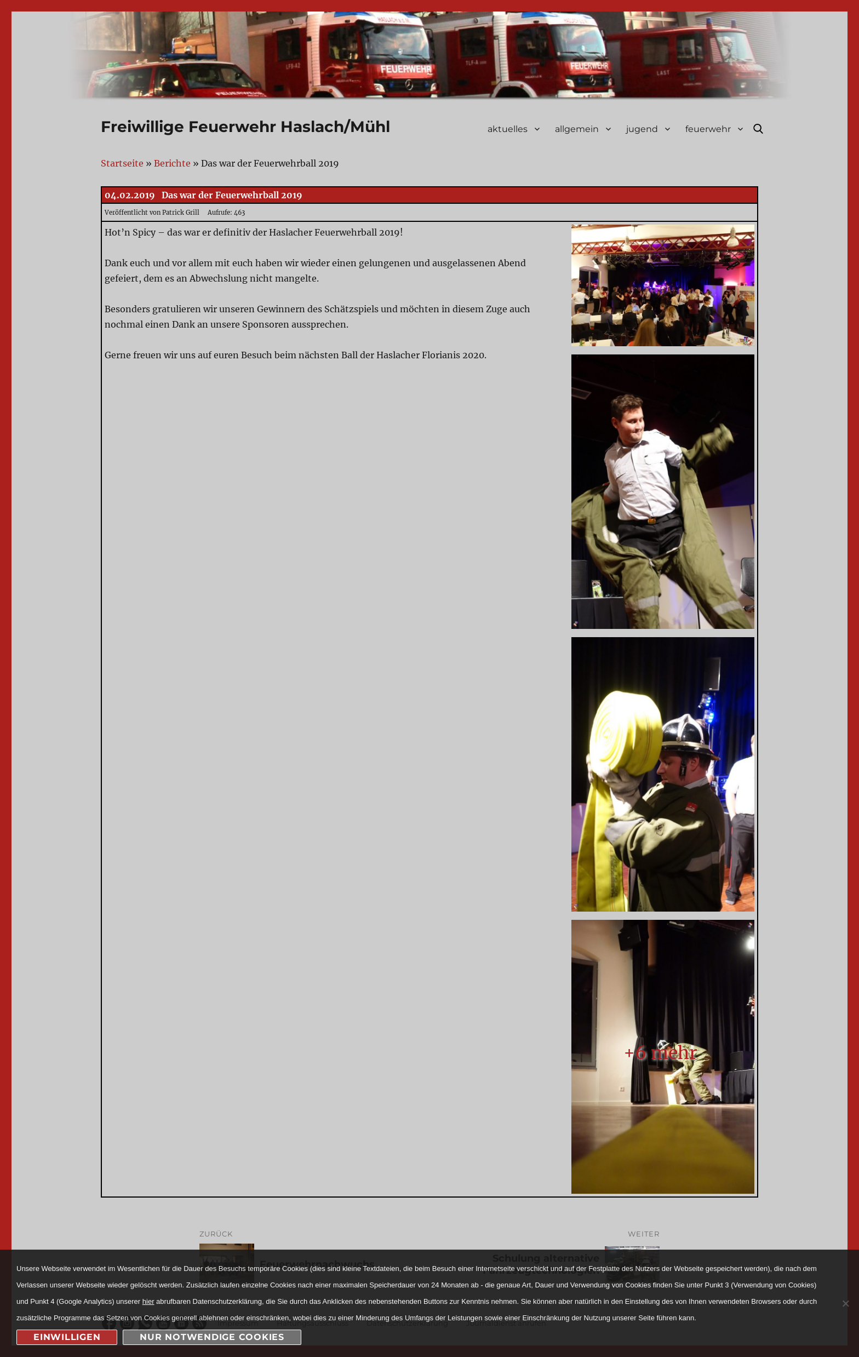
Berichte (172, 163)
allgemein (577, 129)
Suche (758, 128)
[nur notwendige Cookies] (845, 1303)
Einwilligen (66, 1337)
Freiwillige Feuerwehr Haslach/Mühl (245, 126)
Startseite (122, 163)
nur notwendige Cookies (212, 1337)
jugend (642, 129)
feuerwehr (708, 129)
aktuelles (508, 129)
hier (148, 1301)
